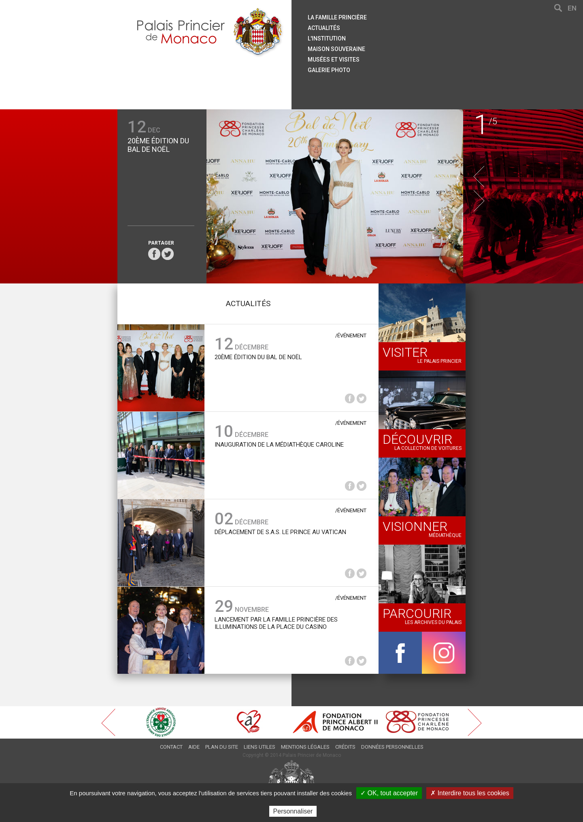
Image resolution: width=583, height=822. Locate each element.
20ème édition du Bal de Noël (158, 144)
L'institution (327, 38)
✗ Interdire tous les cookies (469, 793)
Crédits (345, 747)
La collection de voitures (422, 441)
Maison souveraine (336, 49)
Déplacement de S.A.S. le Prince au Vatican (280, 532)
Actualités (324, 28)
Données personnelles (392, 747)
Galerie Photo (329, 70)
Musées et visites (334, 59)
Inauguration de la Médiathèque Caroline (279, 444)
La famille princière (337, 17)
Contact (171, 747)
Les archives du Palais (422, 615)
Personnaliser (293, 811)
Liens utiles (259, 747)
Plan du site (221, 747)
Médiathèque (422, 528)
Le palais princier (422, 354)
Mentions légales (305, 747)
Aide (194, 747)
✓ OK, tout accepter (389, 793)
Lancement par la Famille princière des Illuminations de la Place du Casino (276, 623)
